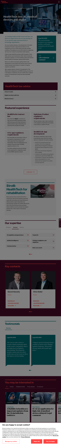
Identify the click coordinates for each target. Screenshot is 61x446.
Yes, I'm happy (50, 441)
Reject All (37, 441)
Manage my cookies (11, 441)
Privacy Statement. (25, 437)
